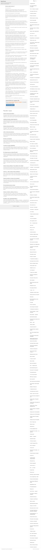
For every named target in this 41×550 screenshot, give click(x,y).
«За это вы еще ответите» (33, 374)
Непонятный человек (33, 540)
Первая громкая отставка (33, 169)
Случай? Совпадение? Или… (34, 443)
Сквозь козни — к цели (33, 129)
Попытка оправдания (33, 463)
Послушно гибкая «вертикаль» (34, 189)
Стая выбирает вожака (33, 61)
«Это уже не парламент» (33, 218)
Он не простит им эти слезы (34, 200)
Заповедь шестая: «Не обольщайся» (35, 414)
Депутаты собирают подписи (34, 263)
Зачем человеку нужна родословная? (11, 178)
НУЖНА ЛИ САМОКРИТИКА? (10, 198)
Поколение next (32, 426)
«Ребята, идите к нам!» (33, 40)
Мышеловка (31, 296)
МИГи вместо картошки (33, 376)
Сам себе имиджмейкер (33, 120)
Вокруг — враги (32, 322)
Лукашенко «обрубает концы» (34, 234)
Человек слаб (32, 229)
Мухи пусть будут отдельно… (34, 544)
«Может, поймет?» (32, 324)
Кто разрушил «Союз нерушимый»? (35, 77)
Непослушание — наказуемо (34, 314)
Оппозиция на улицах (33, 254)
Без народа (31, 302)
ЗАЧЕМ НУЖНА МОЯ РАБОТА (10, 119)
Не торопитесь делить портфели (34, 160)
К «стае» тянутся (32, 104)
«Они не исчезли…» (33, 465)
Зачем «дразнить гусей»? (33, 220)
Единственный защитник (33, 316)
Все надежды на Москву (33, 287)
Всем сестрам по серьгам (33, 55)
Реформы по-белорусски (33, 386)
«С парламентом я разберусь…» (34, 258)
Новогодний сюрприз (33, 535)
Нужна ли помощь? (7, 138)
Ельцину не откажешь (33, 256)
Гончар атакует (32, 434)
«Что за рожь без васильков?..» (34, 86)
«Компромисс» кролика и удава (34, 292)
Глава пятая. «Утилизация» (33, 207)
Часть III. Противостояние (33, 236)
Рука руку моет (32, 472)
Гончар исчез (32, 455)
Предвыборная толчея (33, 484)
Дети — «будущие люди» (33, 365)
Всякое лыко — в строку (33, 35)
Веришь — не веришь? (33, 436)
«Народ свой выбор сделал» (34, 153)
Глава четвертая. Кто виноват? (34, 306)
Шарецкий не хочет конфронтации (34, 244)
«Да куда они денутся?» (33, 326)
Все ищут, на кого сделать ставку (34, 124)
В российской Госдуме (33, 134)
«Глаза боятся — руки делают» (34, 209)
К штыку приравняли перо (33, 428)
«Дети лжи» (31, 225)
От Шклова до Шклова (33, 13)
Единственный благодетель (33, 367)
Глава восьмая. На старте (33, 115)
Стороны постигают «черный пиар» (35, 139)
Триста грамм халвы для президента (35, 381)
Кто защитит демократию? (33, 45)
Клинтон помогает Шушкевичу (34, 106)
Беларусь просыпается (33, 15)
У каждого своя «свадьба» (33, 272)
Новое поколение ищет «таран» (34, 53)
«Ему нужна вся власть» (8, 131)
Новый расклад (32, 542)
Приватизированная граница (34, 503)
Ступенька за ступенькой (33, 521)
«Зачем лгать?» (32, 447)
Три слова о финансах (33, 148)
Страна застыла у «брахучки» (34, 96)
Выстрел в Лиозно (32, 141)
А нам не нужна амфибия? (9, 145)
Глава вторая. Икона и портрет (34, 343)
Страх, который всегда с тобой (34, 476)
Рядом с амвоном (32, 356)
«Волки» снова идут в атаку (34, 113)
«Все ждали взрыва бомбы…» (34, 91)
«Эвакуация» (32, 216)
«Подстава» (31, 179)
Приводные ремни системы (33, 354)
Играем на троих (32, 424)
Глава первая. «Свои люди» (33, 158)
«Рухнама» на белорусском (33, 348)
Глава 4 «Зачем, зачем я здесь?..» (10, 191)
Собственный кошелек (33, 372)
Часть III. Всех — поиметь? (33, 491)
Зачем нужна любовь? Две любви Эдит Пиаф (13, 165)
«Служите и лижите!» (33, 358)
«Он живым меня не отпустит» (34, 391)
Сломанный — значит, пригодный (34, 167)
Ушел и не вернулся (32, 445)
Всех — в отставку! (32, 467)
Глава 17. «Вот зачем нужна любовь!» (11, 171)
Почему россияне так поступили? (34, 294)
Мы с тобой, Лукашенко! (33, 533)
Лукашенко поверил (32, 438)
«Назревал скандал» (32, 531)
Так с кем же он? (32, 33)
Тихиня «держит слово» (33, 265)
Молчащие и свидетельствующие (34, 474)
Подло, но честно (32, 227)
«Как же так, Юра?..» (33, 249)
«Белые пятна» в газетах (33, 202)
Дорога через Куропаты (33, 363)
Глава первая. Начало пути (33, 11)
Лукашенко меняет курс (33, 496)
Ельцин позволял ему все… (33, 516)
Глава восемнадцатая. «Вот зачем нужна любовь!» (14, 158)
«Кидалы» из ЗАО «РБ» (33, 505)
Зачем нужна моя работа (8, 113)
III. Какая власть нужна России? (10, 152)
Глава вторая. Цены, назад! (33, 171)
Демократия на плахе (33, 285)
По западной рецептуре (33, 486)
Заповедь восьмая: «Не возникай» (34, 419)
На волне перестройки (33, 20)
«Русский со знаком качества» (34, 523)
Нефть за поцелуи (32, 501)
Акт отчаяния (32, 211)
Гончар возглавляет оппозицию (34, 453)
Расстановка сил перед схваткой (34, 63)
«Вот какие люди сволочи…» (34, 22)
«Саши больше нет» (32, 162)
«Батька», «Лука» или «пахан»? (34, 393)
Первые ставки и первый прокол (34, 31)
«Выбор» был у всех (33, 267)
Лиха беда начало (32, 84)
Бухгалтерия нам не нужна (9, 185)
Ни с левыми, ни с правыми (34, 143)
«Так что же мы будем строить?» (34, 181)
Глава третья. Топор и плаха (34, 277)
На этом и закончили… (33, 304)
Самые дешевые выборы (33, 122)
